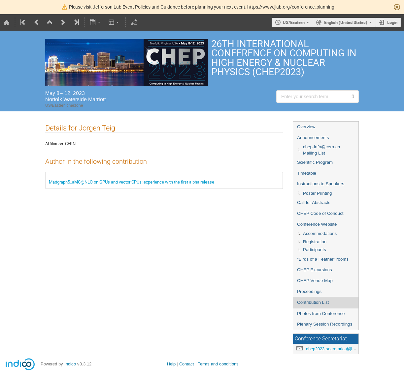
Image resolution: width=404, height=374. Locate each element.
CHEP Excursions (314, 269)
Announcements (313, 137)
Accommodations (320, 233)
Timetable (306, 173)
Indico (70, 364)
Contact (186, 364)
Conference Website (317, 224)
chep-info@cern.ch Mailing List (321, 150)
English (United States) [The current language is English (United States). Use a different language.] (345, 22)
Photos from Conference (321, 313)
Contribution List (313, 302)
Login (392, 22)
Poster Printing (317, 193)
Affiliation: (54, 144)
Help (171, 364)
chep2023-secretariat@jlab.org (335, 349)
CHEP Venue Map (315, 280)
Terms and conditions (218, 364)
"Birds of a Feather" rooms (323, 259)
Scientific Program (315, 162)
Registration (314, 241)
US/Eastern (294, 22)
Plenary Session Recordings (324, 324)
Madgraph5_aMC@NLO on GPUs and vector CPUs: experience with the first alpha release (131, 182)
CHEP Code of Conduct (320, 213)
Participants (314, 249)
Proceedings (309, 291)
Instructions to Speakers (320, 183)
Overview (306, 126)
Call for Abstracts (313, 202)
